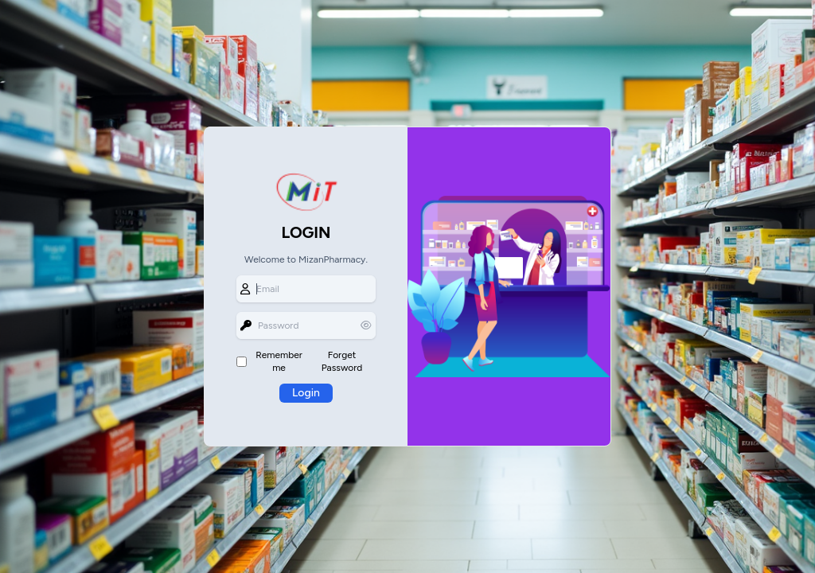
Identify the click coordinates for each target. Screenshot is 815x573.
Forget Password (342, 361)
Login (306, 393)
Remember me (278, 361)
